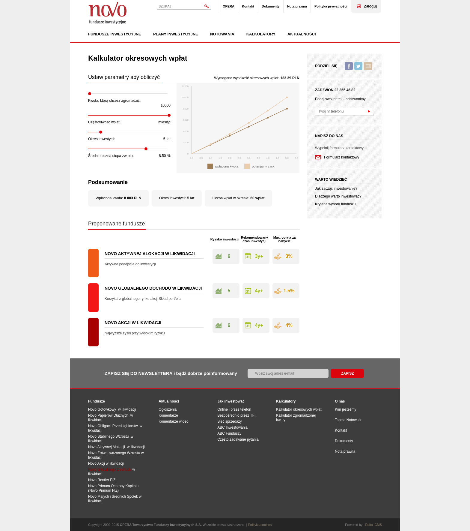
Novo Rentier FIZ (101, 480)
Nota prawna (297, 6)
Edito (369, 524)
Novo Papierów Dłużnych (109, 415)
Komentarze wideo (173, 421)
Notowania (222, 34)
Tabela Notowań (348, 420)
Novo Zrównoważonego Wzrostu (114, 453)
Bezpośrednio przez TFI (236, 415)
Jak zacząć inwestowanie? (336, 188)
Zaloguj (370, 6)
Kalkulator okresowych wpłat (298, 409)
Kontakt (248, 6)
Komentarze (168, 415)
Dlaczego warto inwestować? (338, 196)
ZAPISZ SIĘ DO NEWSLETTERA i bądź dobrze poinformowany (171, 373)
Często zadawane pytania (237, 439)
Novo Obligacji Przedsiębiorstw (114, 426)
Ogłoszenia (168, 409)
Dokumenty (271, 6)
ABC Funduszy (229, 433)
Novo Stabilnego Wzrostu (109, 436)
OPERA (228, 6)
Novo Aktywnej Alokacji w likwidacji (150, 253)
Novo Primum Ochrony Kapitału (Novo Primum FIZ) (113, 488)
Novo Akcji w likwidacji (133, 322)
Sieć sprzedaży (229, 421)
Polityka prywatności (330, 6)
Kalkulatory (260, 34)
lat (169, 139)
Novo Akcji (96, 463)
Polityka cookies (260, 524)
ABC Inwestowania (232, 427)
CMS (378, 524)
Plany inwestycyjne (175, 34)
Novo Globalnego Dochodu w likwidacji (153, 288)
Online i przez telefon (234, 409)
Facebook (349, 66)
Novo (107, 13)
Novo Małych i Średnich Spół (111, 496)
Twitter (358, 66)
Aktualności (301, 34)
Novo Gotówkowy (102, 409)
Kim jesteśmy (345, 409)
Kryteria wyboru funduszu (335, 204)
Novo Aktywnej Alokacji (106, 447)
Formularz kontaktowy (341, 157)
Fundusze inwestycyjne (114, 34)
